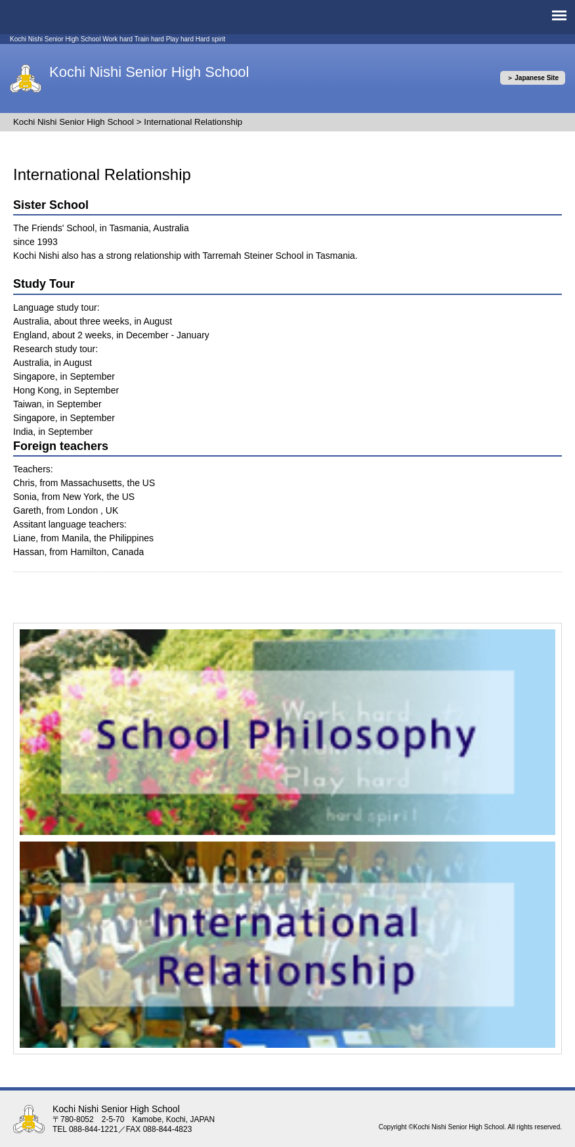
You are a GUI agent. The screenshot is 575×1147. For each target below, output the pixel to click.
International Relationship (193, 122)
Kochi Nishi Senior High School (149, 72)
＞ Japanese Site (533, 77)
